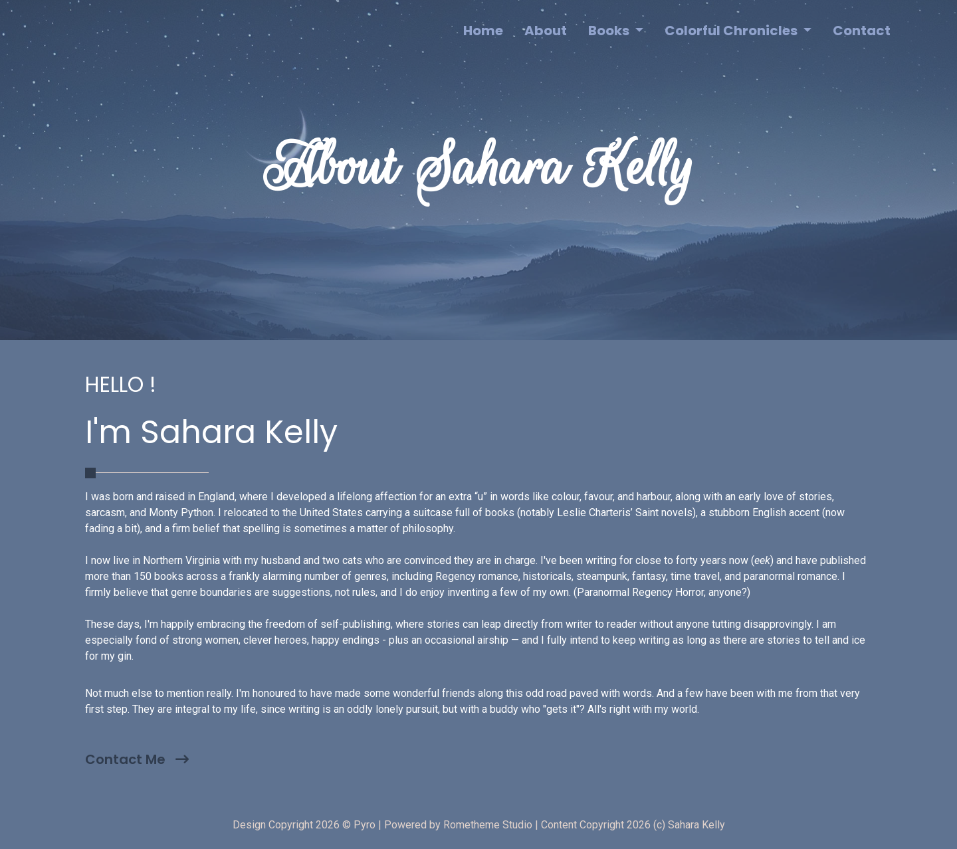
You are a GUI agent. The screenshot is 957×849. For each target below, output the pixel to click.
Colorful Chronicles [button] (732, 30)
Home (483, 30)
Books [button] (610, 30)
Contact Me (137, 759)
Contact (862, 30)
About (545, 30)
